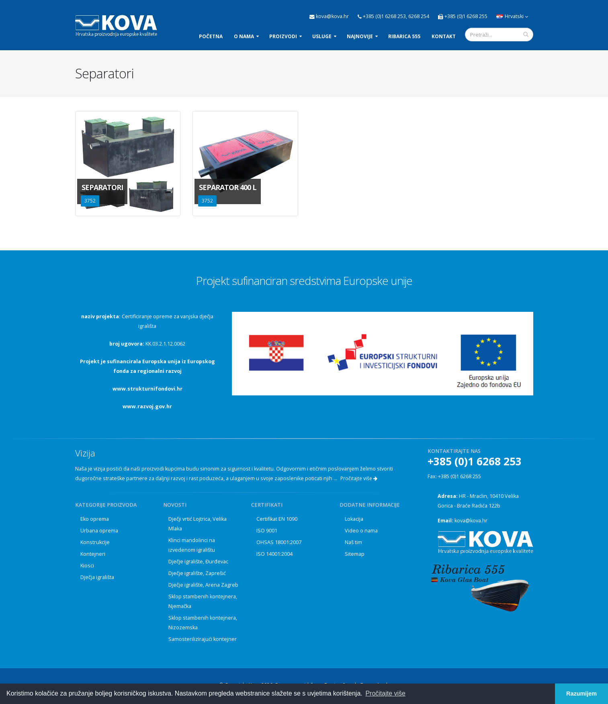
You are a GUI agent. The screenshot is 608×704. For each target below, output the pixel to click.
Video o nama (361, 530)
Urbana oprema (99, 530)
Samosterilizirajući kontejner (202, 639)
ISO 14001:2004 (274, 554)
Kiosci (87, 565)
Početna (211, 36)
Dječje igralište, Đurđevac (198, 561)
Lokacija (354, 519)
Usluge (322, 36)
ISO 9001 (266, 530)
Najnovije (360, 36)
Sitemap (354, 554)
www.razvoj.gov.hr (147, 406)
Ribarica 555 (404, 36)
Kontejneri (92, 554)
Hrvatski (512, 16)
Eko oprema (94, 519)
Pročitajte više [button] (385, 693)
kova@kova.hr (470, 520)
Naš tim (353, 542)
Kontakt (444, 36)
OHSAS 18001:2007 (278, 542)
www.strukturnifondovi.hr (147, 388)
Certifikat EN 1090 (276, 519)
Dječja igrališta (97, 577)
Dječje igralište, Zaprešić (197, 573)
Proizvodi (283, 36)
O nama (244, 36)
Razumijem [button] (581, 693)
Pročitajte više (358, 478)
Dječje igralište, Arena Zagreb (203, 584)
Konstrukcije (95, 542)
